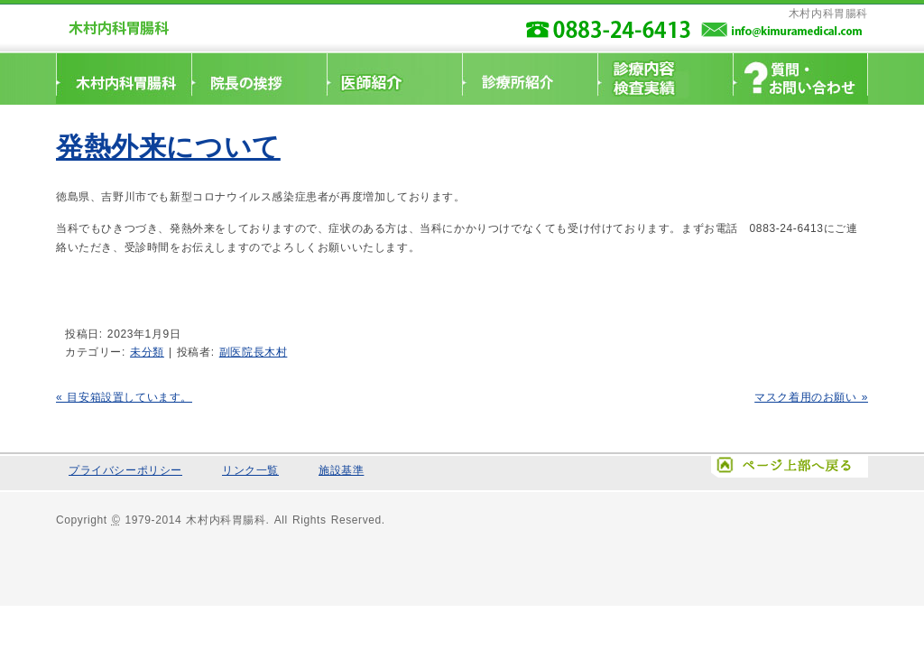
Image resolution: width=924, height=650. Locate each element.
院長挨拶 (259, 78)
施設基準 (341, 470)
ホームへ (123, 78)
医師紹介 (394, 78)
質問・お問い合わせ (800, 78)
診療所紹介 (529, 78)
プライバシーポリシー (125, 470)
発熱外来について (168, 147)
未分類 (147, 352)
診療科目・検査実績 (665, 78)
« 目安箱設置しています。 (124, 397)
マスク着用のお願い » (811, 397)
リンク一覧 (250, 470)
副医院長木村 (253, 352)
